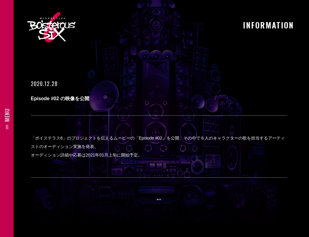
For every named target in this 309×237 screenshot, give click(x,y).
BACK (159, 201)
